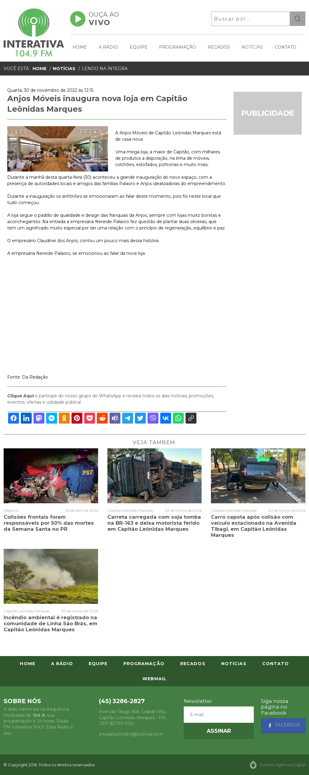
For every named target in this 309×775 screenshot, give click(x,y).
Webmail (154, 678)
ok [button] (297, 18)
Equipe (139, 47)
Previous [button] (14, 148)
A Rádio (108, 47)
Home (79, 47)
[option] (57, 148)
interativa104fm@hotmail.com (131, 734)
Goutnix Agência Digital (282, 764)
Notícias (252, 47)
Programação (177, 47)
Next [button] (100, 148)
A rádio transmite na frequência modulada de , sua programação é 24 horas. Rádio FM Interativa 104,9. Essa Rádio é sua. (38, 720)
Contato (285, 47)
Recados (219, 47)
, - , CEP (132, 717)
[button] (219, 731)
